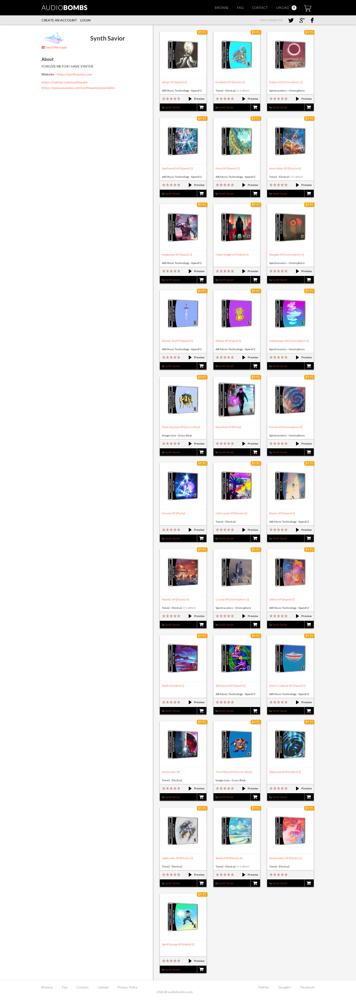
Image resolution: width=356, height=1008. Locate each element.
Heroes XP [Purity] (173, 513)
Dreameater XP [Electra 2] (285, 858)
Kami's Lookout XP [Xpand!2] (287, 685)
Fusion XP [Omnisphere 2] (285, 427)
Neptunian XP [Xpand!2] (177, 254)
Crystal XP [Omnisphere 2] (232, 599)
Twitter (263, 987)
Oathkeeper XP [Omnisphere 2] (289, 341)
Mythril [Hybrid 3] (173, 685)
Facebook (307, 987)
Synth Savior (172, 107)
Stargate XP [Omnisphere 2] (286, 254)
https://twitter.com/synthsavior (65, 82)
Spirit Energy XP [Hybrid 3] (178, 944)
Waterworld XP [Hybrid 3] (285, 772)
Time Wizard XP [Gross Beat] (234, 772)
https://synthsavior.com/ (74, 74)
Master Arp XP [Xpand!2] (177, 341)
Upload (286, 8)
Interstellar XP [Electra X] (285, 168)
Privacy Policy (127, 987)
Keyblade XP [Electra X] (230, 82)
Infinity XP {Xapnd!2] (228, 341)
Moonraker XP (171, 772)
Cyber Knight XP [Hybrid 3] (232, 254)
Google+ (284, 987)
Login (85, 20)
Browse (222, 8)
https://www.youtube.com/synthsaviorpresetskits (78, 88)
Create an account (59, 20)
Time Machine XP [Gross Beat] (181, 427)
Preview (194, 98)
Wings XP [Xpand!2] (174, 82)
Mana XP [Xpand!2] (228, 168)
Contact (260, 8)
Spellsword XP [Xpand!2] (177, 168)
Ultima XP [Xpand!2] (282, 599)
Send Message (54, 47)
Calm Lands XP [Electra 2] (231, 513)
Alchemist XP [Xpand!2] (230, 685)
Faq (240, 8)
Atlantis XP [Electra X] (175, 599)
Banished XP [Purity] (228, 427)
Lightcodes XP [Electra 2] (177, 858)
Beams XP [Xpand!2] (282, 513)
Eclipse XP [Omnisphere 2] (286, 82)
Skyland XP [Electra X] (229, 858)
